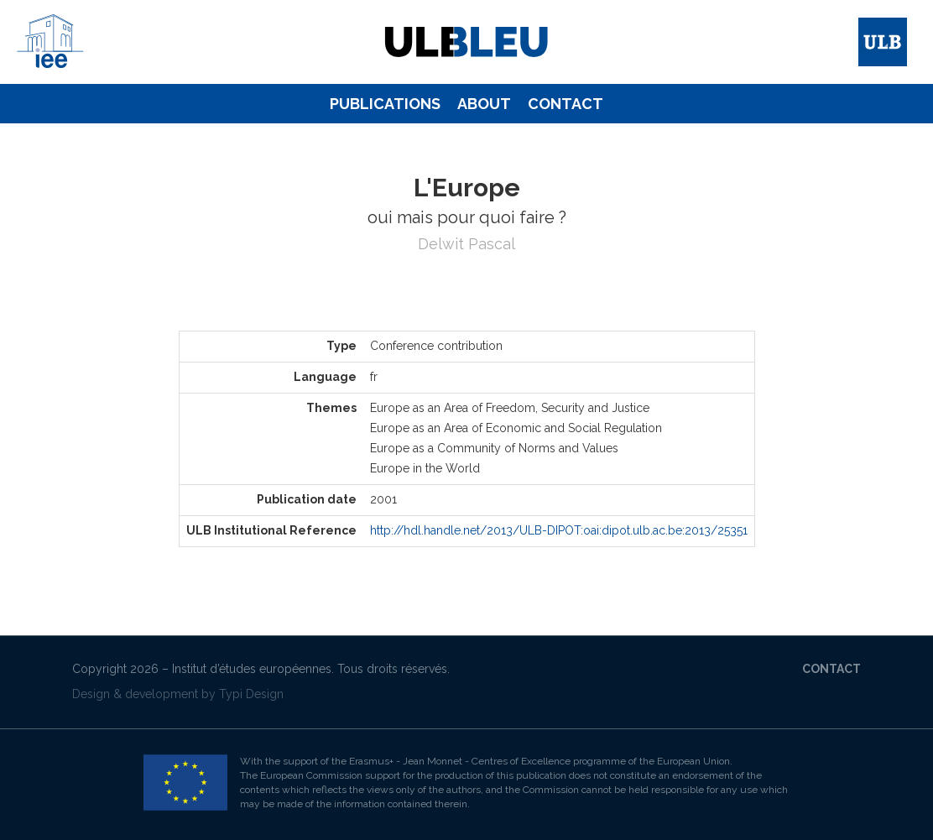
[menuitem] (385, 104)
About (484, 103)
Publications (385, 103)
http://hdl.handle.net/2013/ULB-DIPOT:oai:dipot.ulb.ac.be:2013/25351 (559, 530)
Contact (565, 103)
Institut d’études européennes (251, 669)
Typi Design (251, 694)
